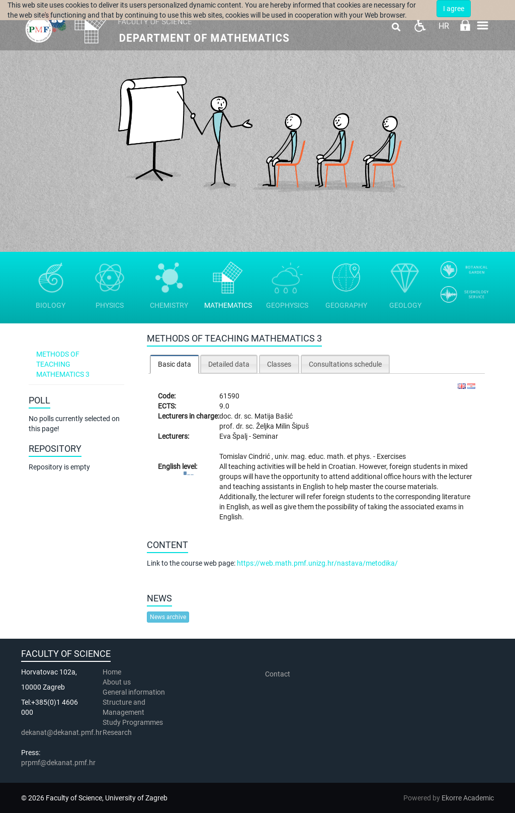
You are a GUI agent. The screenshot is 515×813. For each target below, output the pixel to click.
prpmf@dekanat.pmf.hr (58, 763)
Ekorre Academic (468, 798)
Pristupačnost (419, 25)
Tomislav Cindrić (245, 456)
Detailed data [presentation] (228, 364)
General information (134, 692)
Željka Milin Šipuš (282, 426)
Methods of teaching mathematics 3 (63, 364)
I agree (453, 9)
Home (112, 672)
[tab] (174, 364)
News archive (168, 617)
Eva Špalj (234, 436)
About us (117, 682)
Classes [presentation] (279, 364)
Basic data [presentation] (174, 364)
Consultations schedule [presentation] (345, 364)
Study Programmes (133, 722)
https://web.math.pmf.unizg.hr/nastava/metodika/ (317, 563)
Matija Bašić (273, 416)
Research (118, 732)
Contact (277, 674)
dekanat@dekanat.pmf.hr (61, 732)
